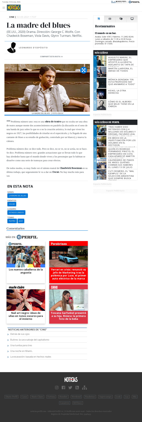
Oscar (12, 204)
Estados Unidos (16, 212)
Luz (126, 396)
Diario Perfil (11, 396)
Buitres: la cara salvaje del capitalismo (29, 339)
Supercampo (105, 396)
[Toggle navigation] (4, 7)
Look (118, 396)
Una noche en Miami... (21, 351)
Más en (21, 237)
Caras (24, 396)
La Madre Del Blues (17, 195)
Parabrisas (90, 396)
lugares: (11, 209)
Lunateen (64, 403)
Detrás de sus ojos (20, 334)
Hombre (63, 396)
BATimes (77, 403)
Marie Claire (37, 396)
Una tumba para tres (21, 345)
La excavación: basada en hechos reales (30, 356)
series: (10, 192)
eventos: (12, 200)
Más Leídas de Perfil (107, 122)
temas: (10, 217)
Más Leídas (101, 52)
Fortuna (51, 396)
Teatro (12, 221)
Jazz (21, 221)
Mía (134, 396)
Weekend (76, 396)
